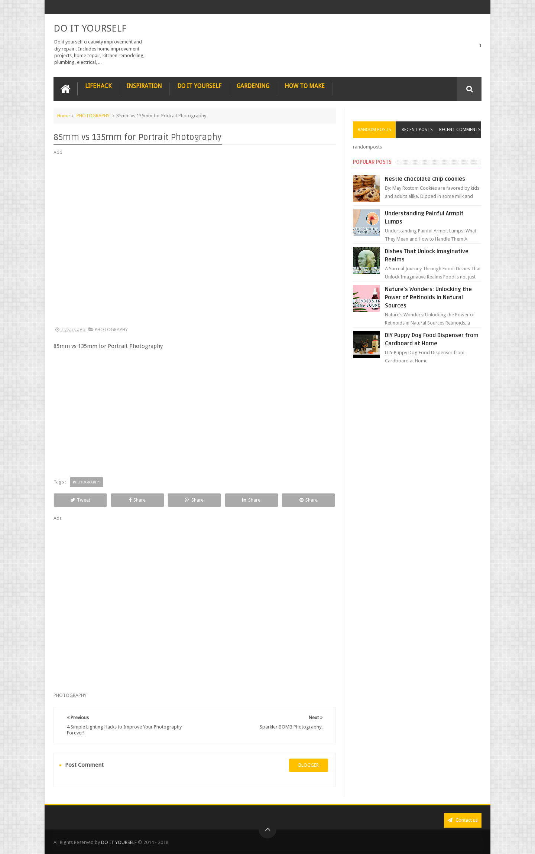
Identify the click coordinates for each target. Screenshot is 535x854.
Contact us (463, 820)
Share (137, 500)
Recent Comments (460, 129)
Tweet (80, 500)
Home (63, 115)
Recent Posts (417, 129)
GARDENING (253, 85)
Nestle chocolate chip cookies (425, 179)
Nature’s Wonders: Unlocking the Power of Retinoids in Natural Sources (428, 297)
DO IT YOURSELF (90, 28)
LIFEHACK (98, 85)
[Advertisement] (195, 241)
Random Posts (374, 129)
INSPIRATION (144, 85)
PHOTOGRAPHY (93, 115)
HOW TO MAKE (305, 85)
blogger (308, 765)
